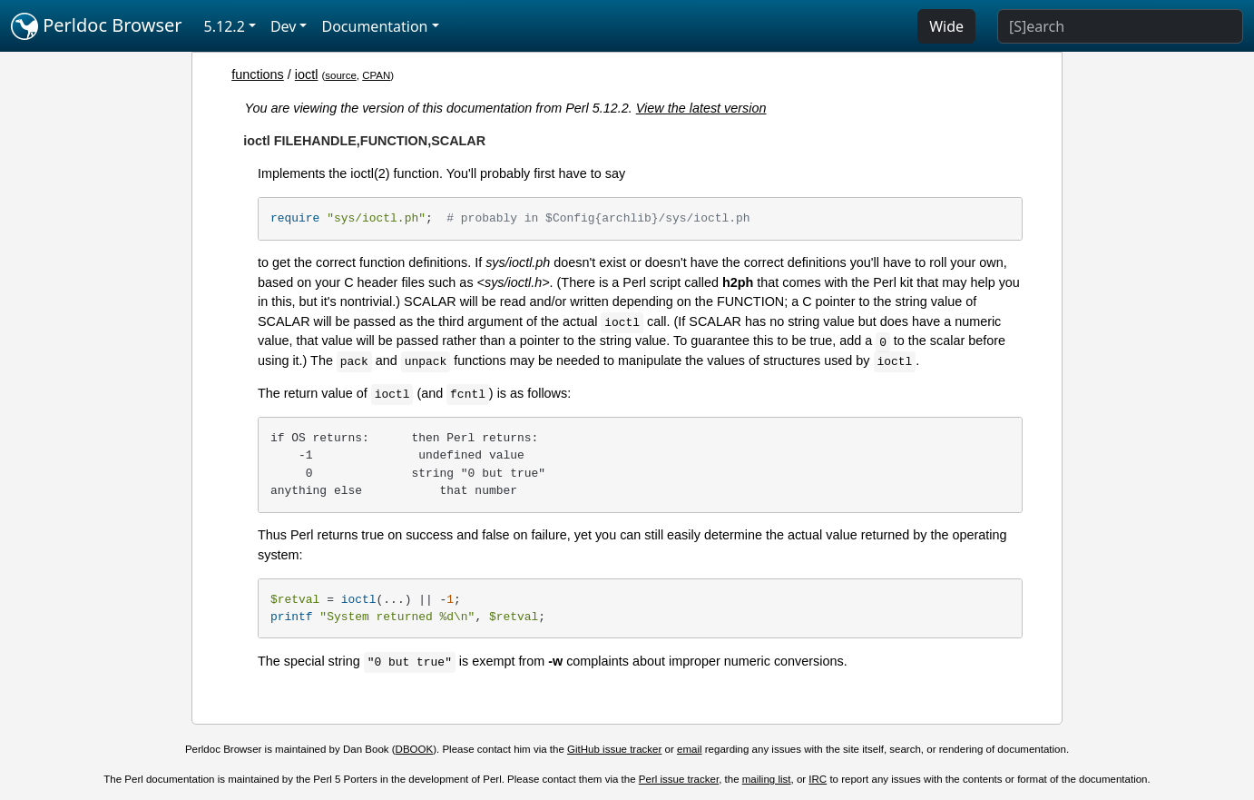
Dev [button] (283, 26)
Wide (946, 26)
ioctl (306, 74)
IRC (817, 779)
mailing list (766, 779)
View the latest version (701, 108)
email (689, 749)
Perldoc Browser (96, 26)
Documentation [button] (374, 26)
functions (257, 74)
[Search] (1120, 26)
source (341, 75)
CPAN (376, 75)
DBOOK (415, 749)
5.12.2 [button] (224, 26)
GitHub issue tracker (614, 749)
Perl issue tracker (679, 779)
